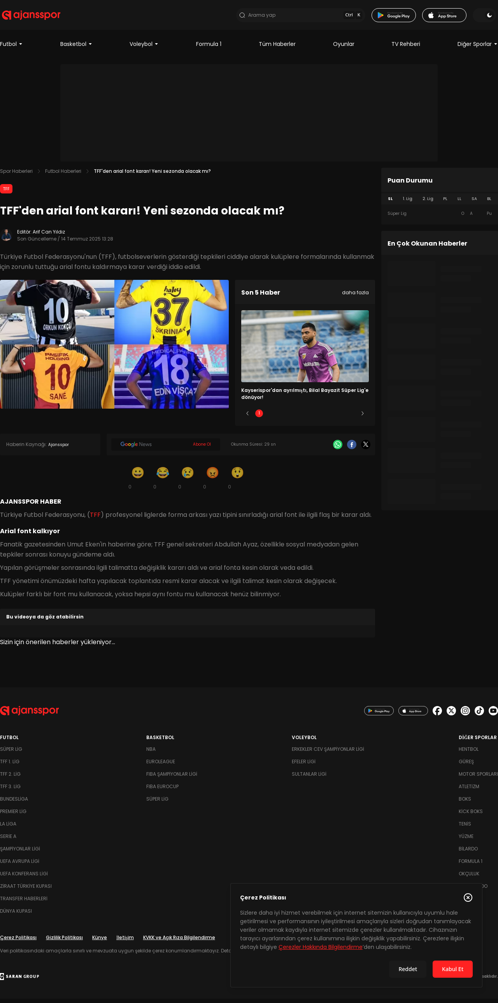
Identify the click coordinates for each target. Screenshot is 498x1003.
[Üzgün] (187, 482)
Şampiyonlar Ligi (20, 853)
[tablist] (439, 203)
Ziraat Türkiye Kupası (26, 890)
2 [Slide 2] (282, 417)
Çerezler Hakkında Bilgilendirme (321, 947)
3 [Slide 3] (305, 417)
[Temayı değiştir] (486, 17)
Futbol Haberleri (63, 175)
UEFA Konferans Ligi (24, 878)
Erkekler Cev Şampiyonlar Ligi (328, 753)
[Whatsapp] (337, 448)
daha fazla (355, 296)
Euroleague (160, 765)
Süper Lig (11, 753)
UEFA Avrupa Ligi (19, 865)
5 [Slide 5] (351, 417)
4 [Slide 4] (328, 417)
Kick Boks (471, 815)
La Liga (8, 828)
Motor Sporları (478, 778)
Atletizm (469, 790)
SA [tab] (474, 203)
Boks (465, 803)
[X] (365, 448)
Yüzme (466, 840)
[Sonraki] (362, 418)
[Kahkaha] (162, 482)
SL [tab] (390, 203)
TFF (6, 193)
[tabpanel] (439, 218)
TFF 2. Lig (10, 778)
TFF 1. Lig (9, 765)
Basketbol (76, 48)
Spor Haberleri (16, 175)
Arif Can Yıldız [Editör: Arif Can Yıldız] (49, 236)
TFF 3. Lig (10, 790)
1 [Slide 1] (259, 417)
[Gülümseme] (137, 482)
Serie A (8, 840)
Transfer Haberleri (23, 902)
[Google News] (165, 449)
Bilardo (468, 853)
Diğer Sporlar (478, 48)
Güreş (466, 765)
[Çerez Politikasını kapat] (468, 897)
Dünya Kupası (16, 915)
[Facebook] (351, 448)
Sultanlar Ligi (309, 778)
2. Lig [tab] (428, 203)
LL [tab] (459, 203)
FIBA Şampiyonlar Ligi (171, 778)
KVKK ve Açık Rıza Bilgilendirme (179, 941)
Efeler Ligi (304, 765)
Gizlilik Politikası (64, 941)
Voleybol (144, 48)
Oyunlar (343, 48)
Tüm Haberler (277, 48)
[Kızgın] (212, 482)
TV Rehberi (405, 48)
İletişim (125, 941)
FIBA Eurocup (162, 790)
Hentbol (469, 753)
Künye (99, 941)
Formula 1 (208, 48)
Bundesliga (14, 803)
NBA (151, 753)
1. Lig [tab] (407, 203)
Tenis (465, 828)
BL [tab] (489, 203)
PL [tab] (445, 203)
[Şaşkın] (237, 482)
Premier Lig (13, 815)
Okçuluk (469, 878)
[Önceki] (247, 418)
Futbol (11, 48)
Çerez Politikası (18, 941)
